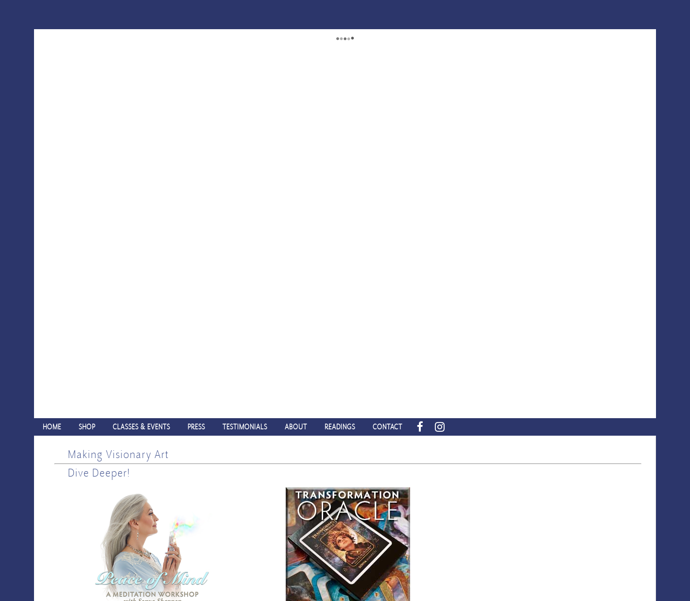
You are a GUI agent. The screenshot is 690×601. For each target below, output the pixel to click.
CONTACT (387, 426)
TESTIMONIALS (245, 426)
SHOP (87, 426)
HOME (52, 426)
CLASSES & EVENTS (141, 426)
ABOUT (296, 426)
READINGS (340, 426)
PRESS (196, 426)
